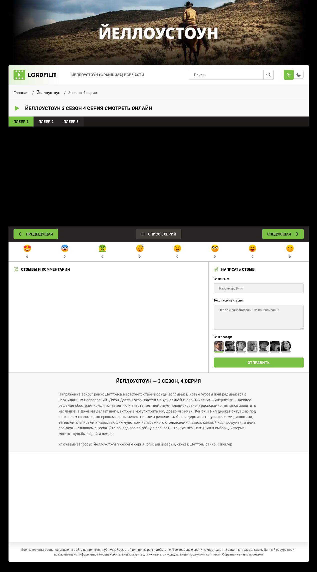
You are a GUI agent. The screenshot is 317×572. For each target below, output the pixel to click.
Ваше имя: (221, 279)
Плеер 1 (21, 121)
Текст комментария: (229, 300)
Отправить (259, 362)
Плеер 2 (46, 121)
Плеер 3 (71, 121)
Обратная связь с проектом (242, 554)
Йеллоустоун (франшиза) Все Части (107, 74)
